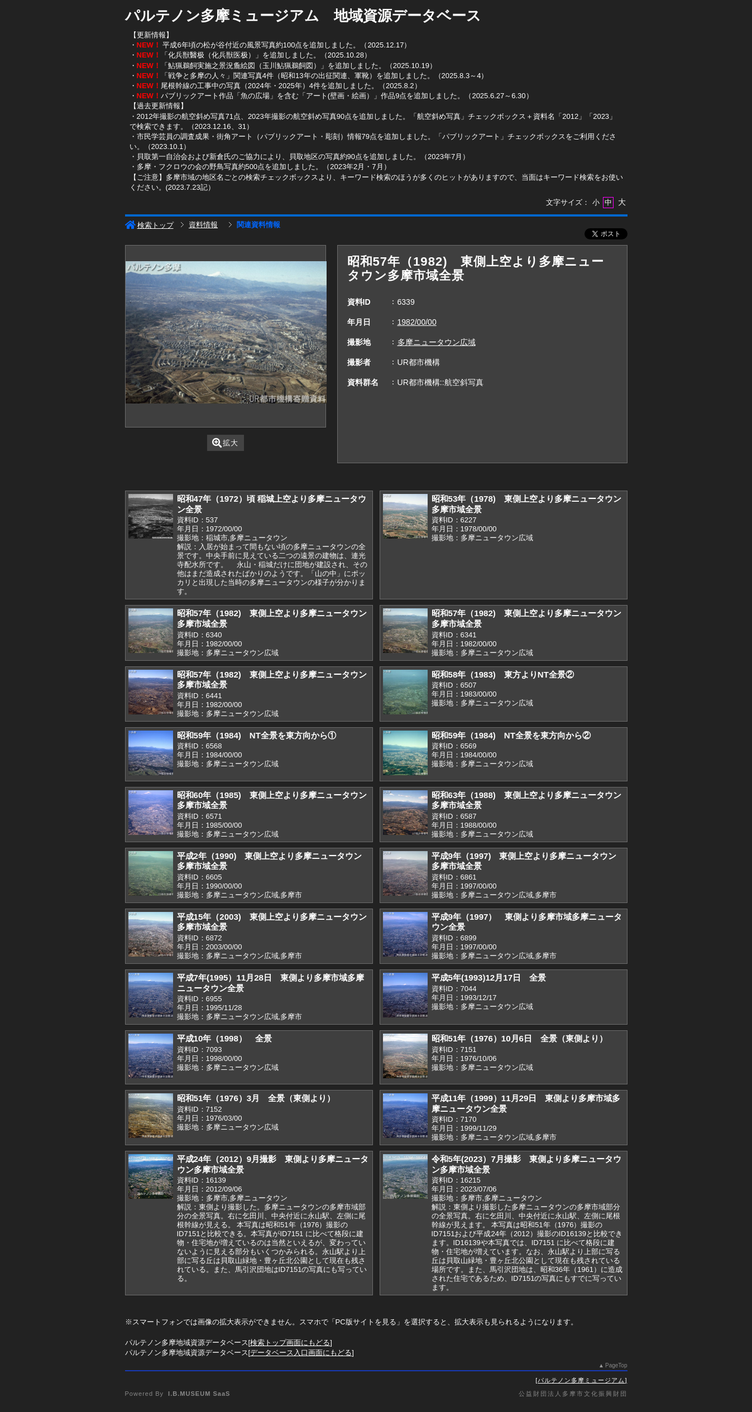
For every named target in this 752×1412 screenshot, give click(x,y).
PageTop (616, 1365)
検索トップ (149, 225)
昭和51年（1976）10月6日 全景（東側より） (519, 1038)
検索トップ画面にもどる (290, 1342)
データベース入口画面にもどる (301, 1352)
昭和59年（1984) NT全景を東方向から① (256, 735)
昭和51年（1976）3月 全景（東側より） (256, 1098)
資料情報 (203, 224)
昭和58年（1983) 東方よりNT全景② (503, 674)
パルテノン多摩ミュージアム (581, 1380)
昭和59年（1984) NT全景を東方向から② (511, 735)
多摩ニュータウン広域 (436, 342)
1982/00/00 (417, 322)
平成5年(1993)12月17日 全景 (489, 977)
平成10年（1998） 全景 (224, 1038)
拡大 (225, 443)
